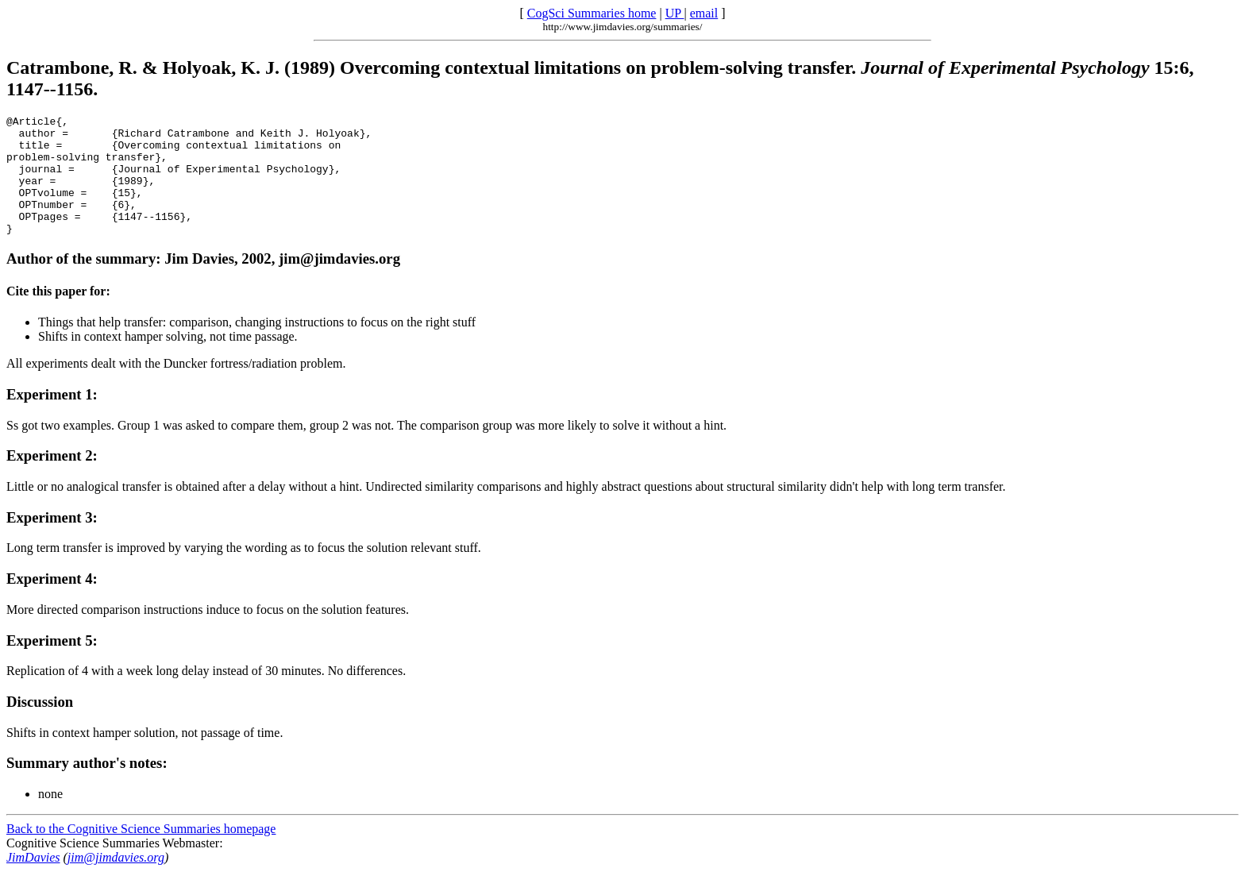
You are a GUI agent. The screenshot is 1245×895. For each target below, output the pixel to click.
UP (674, 13)
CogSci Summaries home (592, 13)
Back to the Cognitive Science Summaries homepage (141, 852)
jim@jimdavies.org (115, 881)
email (704, 13)
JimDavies (33, 881)
